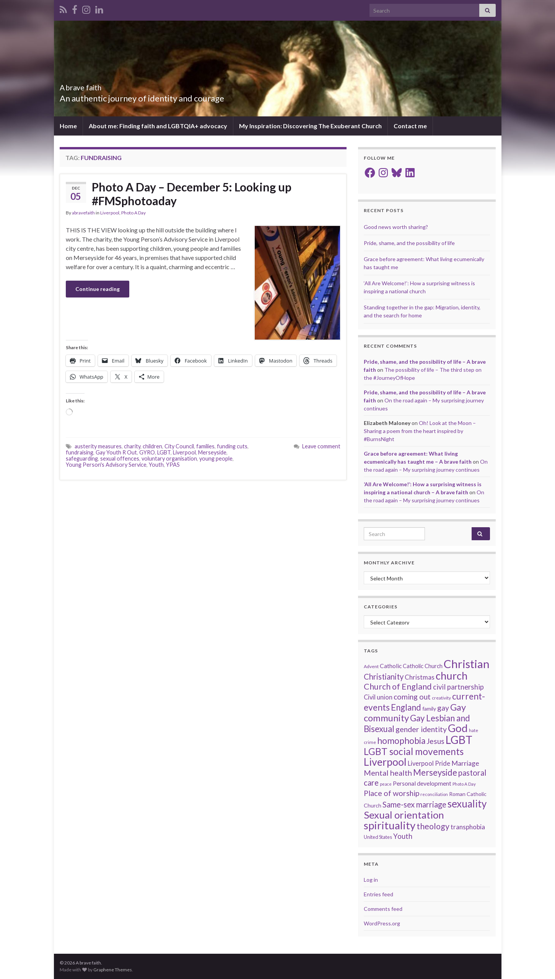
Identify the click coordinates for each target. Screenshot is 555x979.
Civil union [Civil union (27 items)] (378, 697)
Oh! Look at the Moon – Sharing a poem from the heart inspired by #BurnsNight (420, 431)
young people (216, 458)
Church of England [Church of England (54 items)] (398, 686)
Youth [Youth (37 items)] (402, 836)
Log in (371, 879)
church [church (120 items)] (451, 675)
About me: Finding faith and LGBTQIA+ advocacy (158, 125)
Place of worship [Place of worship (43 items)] (391, 793)
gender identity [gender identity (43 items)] (421, 729)
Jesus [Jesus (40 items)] (435, 741)
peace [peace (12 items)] (386, 783)
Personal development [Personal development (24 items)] (422, 783)
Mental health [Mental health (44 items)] (388, 772)
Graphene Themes (112, 969)
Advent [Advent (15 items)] (371, 666)
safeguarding (82, 458)
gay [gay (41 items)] (443, 707)
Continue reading (97, 289)
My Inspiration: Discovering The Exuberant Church (310, 125)
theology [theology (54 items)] (433, 826)
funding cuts (232, 446)
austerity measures (98, 446)
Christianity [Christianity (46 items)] (384, 676)
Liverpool (109, 213)
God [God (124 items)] (458, 728)
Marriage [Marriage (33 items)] (465, 763)
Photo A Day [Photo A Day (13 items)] (464, 783)
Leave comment (321, 446)
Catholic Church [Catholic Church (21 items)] (423, 666)
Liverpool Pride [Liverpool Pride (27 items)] (429, 763)
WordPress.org (382, 923)
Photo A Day (133, 213)
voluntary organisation (169, 458)
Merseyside (212, 452)
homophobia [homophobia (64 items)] (401, 740)
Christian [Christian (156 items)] (467, 663)
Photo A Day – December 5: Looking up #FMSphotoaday (191, 194)
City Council (179, 446)
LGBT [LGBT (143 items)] (459, 739)
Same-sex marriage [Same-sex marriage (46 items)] (414, 804)
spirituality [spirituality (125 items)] (389, 825)
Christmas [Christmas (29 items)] (420, 677)
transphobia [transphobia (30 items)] (468, 827)
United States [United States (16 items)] (378, 837)
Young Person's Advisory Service (106, 464)
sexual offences (119, 458)
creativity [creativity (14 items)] (441, 698)
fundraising (79, 452)
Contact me (410, 125)
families (205, 446)
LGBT (164, 452)
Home (68, 125)
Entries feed (378, 894)
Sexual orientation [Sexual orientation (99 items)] (404, 815)
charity (132, 446)
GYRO (147, 452)
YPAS (173, 464)
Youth (156, 464)
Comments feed (383, 908)
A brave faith (91, 85)
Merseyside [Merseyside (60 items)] (435, 772)
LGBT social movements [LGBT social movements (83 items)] (414, 751)
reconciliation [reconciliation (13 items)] (434, 794)
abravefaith (83, 213)
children (152, 446)
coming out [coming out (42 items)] (412, 696)
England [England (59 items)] (406, 707)
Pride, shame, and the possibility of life (409, 243)
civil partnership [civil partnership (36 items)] (458, 687)
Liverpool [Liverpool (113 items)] (385, 761)
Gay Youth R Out (116, 452)
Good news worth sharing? (396, 227)
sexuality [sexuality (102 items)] (467, 804)
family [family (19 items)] (429, 708)
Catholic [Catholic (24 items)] (391, 665)
